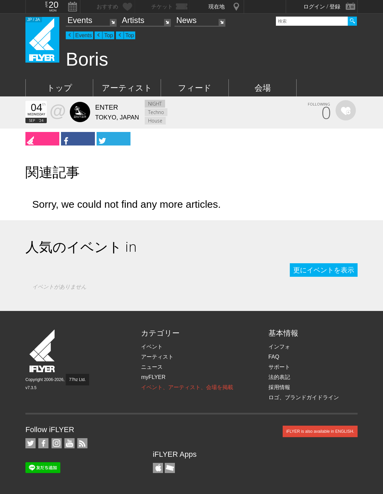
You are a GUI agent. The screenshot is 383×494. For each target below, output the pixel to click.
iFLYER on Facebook (43, 443)
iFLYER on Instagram (57, 443)
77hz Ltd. (77, 379)
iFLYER (43, 351)
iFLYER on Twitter (30, 443)
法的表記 (279, 377)
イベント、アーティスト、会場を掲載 (187, 387)
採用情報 (279, 387)
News (186, 20)
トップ (59, 87)
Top (108, 35)
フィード (194, 87)
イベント (152, 347)
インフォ (279, 347)
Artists (133, 20)
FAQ (273, 357)
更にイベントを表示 (323, 270)
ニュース (152, 367)
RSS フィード (82, 443)
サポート (279, 367)
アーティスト (127, 87)
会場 (263, 87)
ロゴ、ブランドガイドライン (303, 397)
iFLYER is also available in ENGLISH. (320, 431)
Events (79, 20)
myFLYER (153, 377)
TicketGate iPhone (170, 468)
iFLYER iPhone (158, 468)
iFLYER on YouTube (69, 443)
